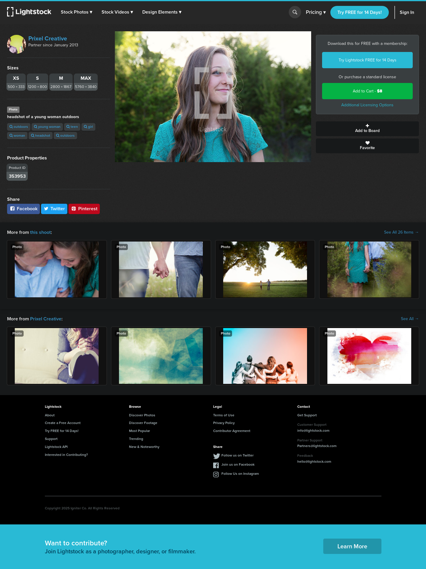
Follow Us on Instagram (240, 473)
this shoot (40, 232)
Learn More (352, 546)
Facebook (23, 208)
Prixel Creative (47, 38)
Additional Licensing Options (367, 105)
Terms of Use (223, 415)
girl (88, 126)
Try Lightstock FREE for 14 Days (367, 60)
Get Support (307, 415)
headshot (40, 135)
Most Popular (139, 430)
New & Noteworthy (144, 446)
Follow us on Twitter (237, 455)
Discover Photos (142, 415)
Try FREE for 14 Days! (359, 12)
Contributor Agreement (231, 430)
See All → (410, 319)
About (50, 415)
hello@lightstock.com (314, 461)
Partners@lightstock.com (317, 446)
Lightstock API (56, 446)
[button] (76, 12)
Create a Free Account (63, 422)
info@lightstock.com (313, 430)
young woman (47, 126)
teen (72, 126)
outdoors (18, 126)
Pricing (316, 12)
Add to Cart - (367, 91)
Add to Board (367, 129)
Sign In (407, 12)
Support (51, 438)
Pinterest (84, 208)
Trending (136, 438)
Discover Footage (143, 422)
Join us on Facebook (237, 464)
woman (17, 135)
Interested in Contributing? (66, 454)
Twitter (54, 208)
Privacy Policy (224, 422)
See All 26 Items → (401, 232)
